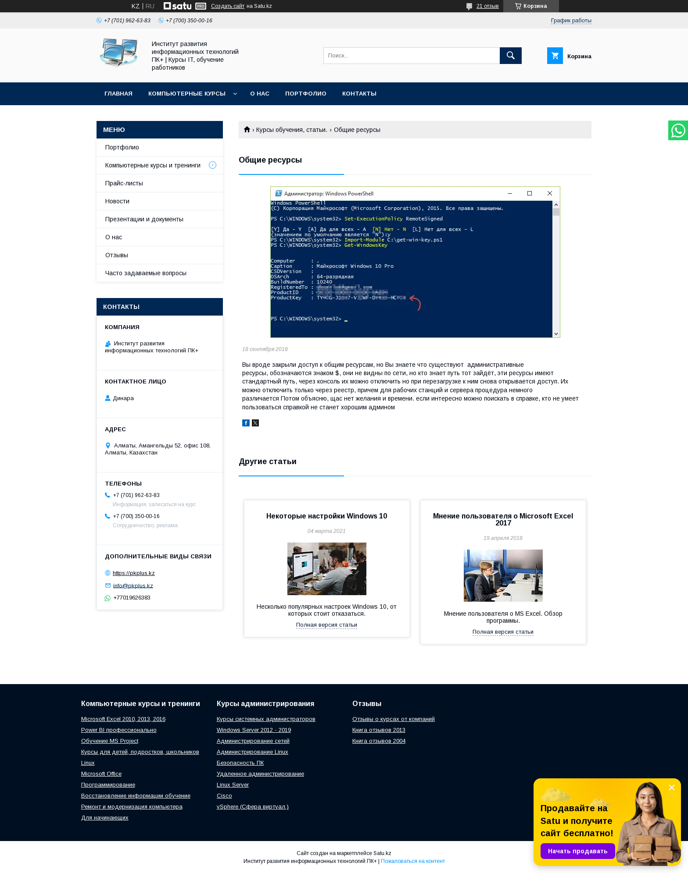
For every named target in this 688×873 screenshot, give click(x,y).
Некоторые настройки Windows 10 (326, 516)
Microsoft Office (101, 773)
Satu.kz (382, 853)
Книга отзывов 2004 (378, 741)
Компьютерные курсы (187, 93)
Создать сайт (227, 6)
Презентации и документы (144, 219)
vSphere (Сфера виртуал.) (253, 806)
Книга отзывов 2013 (378, 730)
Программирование (108, 784)
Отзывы (116, 255)
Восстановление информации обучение (135, 795)
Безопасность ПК (240, 762)
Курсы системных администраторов (266, 719)
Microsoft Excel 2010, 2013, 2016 (123, 719)
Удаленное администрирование (260, 773)
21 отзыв (488, 6)
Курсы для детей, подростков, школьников (140, 752)
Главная (118, 93)
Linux (88, 762)
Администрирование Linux (252, 752)
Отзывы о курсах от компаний (393, 719)
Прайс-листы (124, 183)
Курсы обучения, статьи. (291, 129)
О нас (259, 93)
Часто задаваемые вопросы (145, 273)
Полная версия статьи (326, 624)
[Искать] (511, 55)
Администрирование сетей (253, 741)
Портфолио (305, 93)
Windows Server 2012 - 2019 (254, 730)
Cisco (224, 795)
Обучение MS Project (109, 741)
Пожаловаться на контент (413, 861)
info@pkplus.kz (133, 585)
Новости (117, 201)
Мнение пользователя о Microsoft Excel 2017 (503, 519)
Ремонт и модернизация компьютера (132, 806)
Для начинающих (105, 817)
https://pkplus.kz (134, 573)
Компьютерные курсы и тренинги (153, 165)
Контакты (359, 93)
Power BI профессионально (119, 730)
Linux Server (233, 784)
